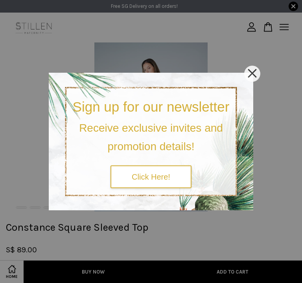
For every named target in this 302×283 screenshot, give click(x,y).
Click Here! (151, 176)
